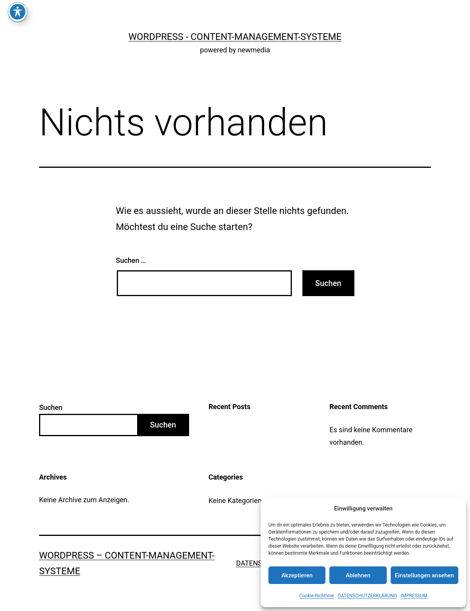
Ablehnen (358, 575)
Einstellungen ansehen (424, 575)
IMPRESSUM (414, 595)
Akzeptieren (297, 575)
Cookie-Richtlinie (316, 595)
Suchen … (131, 260)
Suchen (51, 407)
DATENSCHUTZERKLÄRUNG (367, 595)
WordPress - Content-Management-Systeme (235, 36)
